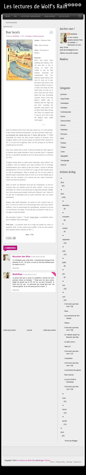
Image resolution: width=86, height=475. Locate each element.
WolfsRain (17, 274)
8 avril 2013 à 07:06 (38, 257)
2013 (63, 194)
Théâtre (63, 147)
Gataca (67, 323)
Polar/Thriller (65, 99)
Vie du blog (64, 16)
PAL (15, 16)
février (65, 409)
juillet (65, 262)
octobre (66, 228)
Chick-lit (63, 165)
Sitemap (69, 462)
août (64, 251)
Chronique (28, 36)
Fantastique (65, 103)
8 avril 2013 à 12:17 (30, 274)
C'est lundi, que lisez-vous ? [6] (72, 364)
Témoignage (65, 160)
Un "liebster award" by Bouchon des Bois (72, 336)
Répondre (15, 268)
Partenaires (11, 22)
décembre (66, 205)
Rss (79, 4)
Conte (63, 152)
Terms (52, 462)
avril (64, 297)
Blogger (72, 4)
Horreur (63, 125)
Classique (64, 108)
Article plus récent (9, 330)
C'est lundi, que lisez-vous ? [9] (72, 305)
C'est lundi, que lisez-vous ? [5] (72, 388)
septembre (67, 240)
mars (65, 398)
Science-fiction (66, 121)
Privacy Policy (60, 462)
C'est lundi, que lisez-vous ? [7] (72, 352)
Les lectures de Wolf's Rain (35, 6)
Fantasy (35, 36)
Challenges (49, 16)
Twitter (76, 4)
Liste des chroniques (31, 16)
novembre (66, 217)
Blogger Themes (44, 460)
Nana (67, 311)
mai (64, 285)
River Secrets (70, 375)
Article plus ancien (49, 330)
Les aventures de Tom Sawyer (72, 317)
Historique (64, 130)
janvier (65, 421)
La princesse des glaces (73, 370)
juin (64, 274)
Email (65, 4)
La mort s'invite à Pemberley (71, 381)
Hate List (68, 346)
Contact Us (77, 462)
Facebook (69, 4)
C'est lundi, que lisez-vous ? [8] (72, 329)
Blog (8, 16)
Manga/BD (64, 156)
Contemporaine (66, 112)
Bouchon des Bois (21, 256)
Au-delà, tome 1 (70, 342)
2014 (63, 182)
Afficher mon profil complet (69, 53)
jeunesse (41, 36)
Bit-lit (62, 138)
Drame (63, 116)
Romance (64, 134)
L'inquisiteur (69, 358)
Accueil (29, 330)
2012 (63, 432)
